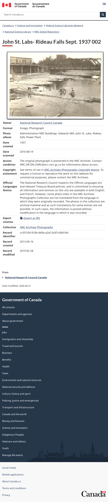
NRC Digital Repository (46, 31)
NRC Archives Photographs (36, 227)
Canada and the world (14, 414)
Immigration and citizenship (17, 339)
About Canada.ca (11, 481)
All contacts (8, 307)
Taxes (5, 373)
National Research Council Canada (41, 122)
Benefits (6, 359)
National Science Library (18, 31)
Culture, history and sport (16, 393)
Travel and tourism (12, 346)
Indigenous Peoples (13, 434)
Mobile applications (13, 474)
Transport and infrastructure (18, 407)
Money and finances (13, 421)
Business (7, 352)
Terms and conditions (14, 488)
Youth (5, 448)
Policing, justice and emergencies (20, 400)
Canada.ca (8, 25)
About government (12, 321)
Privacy (6, 495)
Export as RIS (30, 218)
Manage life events (12, 455)
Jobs (4, 332)
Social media (9, 467)
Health (5, 366)
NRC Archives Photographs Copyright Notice (71, 169)
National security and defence (18, 387)
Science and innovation (30, 25)
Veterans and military (14, 441)
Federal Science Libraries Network (64, 25)
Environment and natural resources (21, 380)
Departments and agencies (17, 314)
